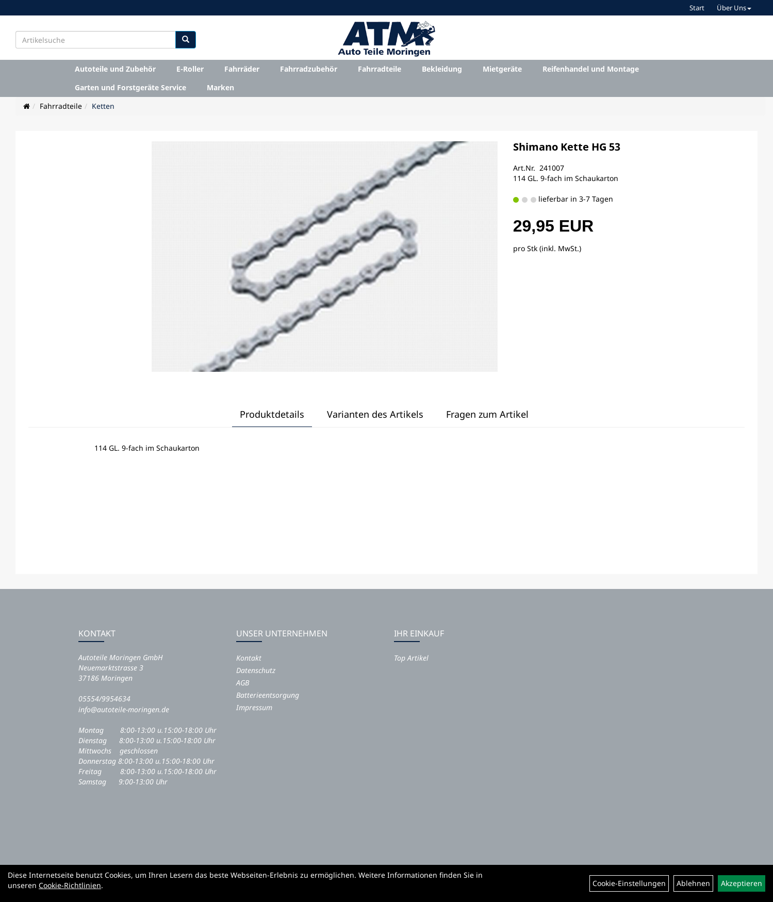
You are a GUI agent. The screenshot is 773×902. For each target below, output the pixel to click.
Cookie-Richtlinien (70, 885)
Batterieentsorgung (267, 695)
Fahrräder (241, 69)
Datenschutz (255, 670)
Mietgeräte (502, 69)
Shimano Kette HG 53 (566, 147)
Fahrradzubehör (308, 69)
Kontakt (248, 658)
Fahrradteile (379, 69)
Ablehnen (693, 883)
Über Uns (734, 7)
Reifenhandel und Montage (590, 69)
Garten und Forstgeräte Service (130, 87)
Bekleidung (442, 69)
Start (696, 7)
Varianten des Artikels (375, 414)
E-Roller (190, 69)
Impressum (254, 707)
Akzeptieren (741, 883)
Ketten (103, 106)
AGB (242, 682)
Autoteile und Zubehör (115, 69)
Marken (220, 87)
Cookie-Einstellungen (629, 883)
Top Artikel (411, 658)
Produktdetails (272, 414)
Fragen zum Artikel (487, 414)
